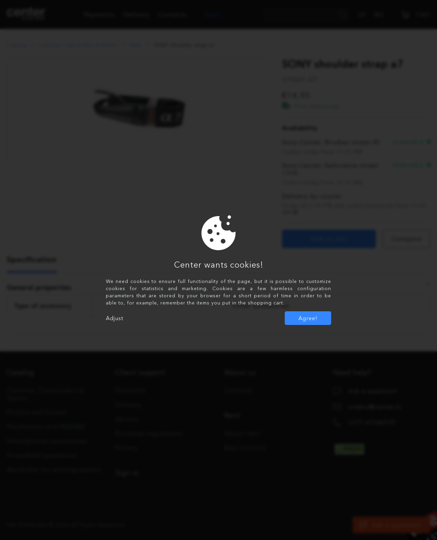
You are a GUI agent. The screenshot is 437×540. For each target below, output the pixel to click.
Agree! (308, 318)
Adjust (114, 318)
